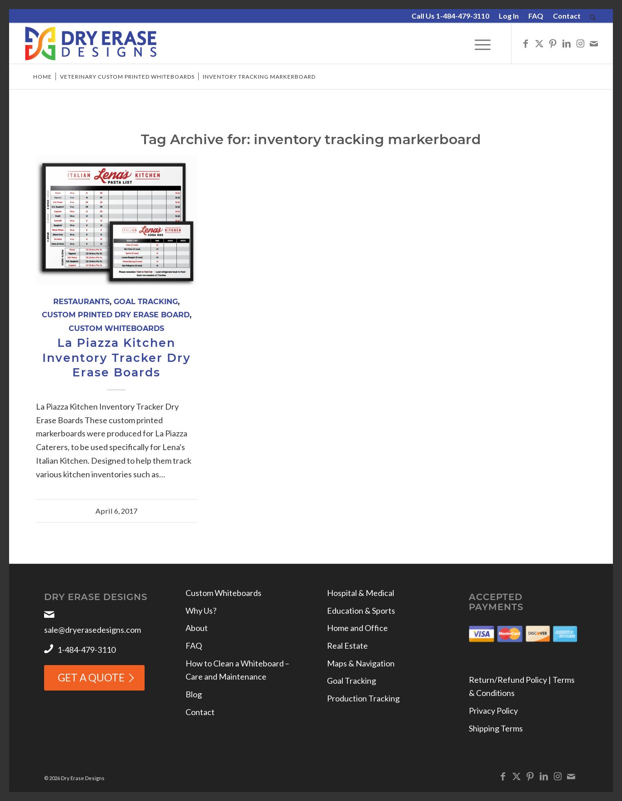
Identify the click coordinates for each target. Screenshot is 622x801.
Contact (567, 15)
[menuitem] (450, 16)
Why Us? (201, 611)
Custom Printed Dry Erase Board (116, 314)
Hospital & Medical (360, 593)
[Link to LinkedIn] (566, 43)
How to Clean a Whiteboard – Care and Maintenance (237, 670)
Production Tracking (363, 698)
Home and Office (357, 628)
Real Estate (347, 646)
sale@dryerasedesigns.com (92, 630)
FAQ (535, 15)
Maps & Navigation (361, 663)
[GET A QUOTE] (94, 678)
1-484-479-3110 (86, 650)
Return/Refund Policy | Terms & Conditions (522, 686)
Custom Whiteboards (116, 328)
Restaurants (81, 301)
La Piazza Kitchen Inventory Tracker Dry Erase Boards (116, 358)
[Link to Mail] (594, 43)
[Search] (593, 18)
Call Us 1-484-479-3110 (450, 15)
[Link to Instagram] (580, 43)
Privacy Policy (493, 711)
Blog (194, 694)
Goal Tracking (146, 301)
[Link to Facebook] (525, 43)
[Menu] (483, 44)
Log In (509, 15)
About (197, 628)
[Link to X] (539, 43)
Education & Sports (361, 611)
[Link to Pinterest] (553, 43)
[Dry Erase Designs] (90, 44)
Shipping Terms (496, 728)
